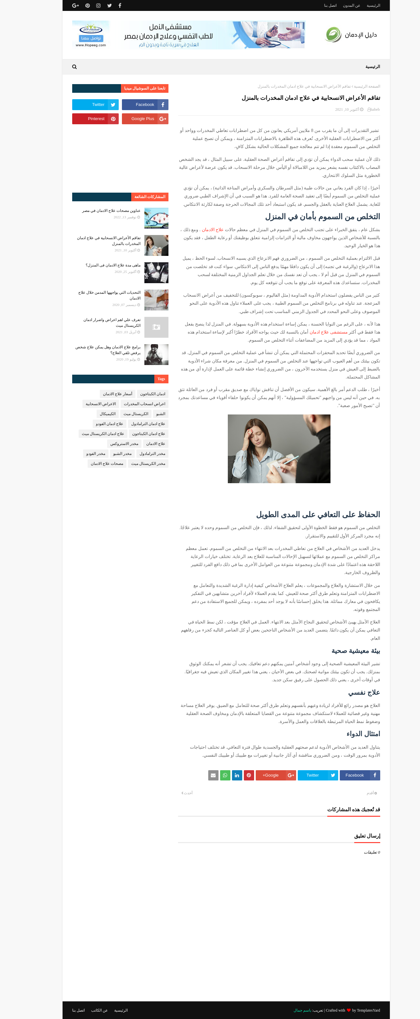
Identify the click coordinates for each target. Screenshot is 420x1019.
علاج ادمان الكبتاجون (132, 433)
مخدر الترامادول (136, 453)
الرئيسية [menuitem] (356, 66)
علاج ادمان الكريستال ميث (87, 433)
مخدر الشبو (106, 453)
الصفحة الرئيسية (351, 86)
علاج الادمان (197, 229)
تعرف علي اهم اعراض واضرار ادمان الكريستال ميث (95, 323)
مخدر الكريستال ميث (132, 463)
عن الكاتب (83, 1010)
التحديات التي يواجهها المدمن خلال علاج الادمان (93, 295)
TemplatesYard (352, 1010)
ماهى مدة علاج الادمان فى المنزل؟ (97, 265)
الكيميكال (91, 414)
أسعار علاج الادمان (101, 394)
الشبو (144, 414)
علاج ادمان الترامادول (132, 424)
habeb (359, 109)
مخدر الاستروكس (108, 443)
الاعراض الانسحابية (85, 404)
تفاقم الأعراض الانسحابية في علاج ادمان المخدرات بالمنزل (92, 241)
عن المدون (335, 5)
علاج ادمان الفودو (93, 424)
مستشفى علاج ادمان (313, 332)
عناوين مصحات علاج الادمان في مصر (95, 210)
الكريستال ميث (119, 414)
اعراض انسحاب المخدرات (128, 404)
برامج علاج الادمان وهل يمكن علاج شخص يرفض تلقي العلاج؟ (91, 350)
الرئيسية (357, 5)
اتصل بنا (314, 5)
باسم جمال (286, 1010)
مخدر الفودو (79, 453)
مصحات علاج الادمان (91, 463)
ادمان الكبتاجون (136, 394)
